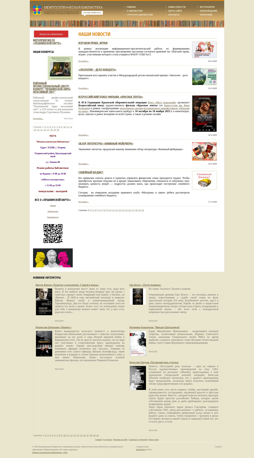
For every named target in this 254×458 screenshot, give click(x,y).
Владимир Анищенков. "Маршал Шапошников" (154, 327)
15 (126, 210)
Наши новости (176, 6)
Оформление (53, 211)
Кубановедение (208, 10)
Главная (131, 6)
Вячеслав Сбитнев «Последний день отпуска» (154, 362)
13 (120, 210)
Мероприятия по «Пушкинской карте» (47, 41)
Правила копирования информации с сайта (50, 452)
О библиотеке (135, 10)
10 (110, 210)
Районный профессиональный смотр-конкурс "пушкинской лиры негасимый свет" (51, 87)
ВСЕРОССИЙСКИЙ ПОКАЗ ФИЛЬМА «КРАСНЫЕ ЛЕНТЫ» (110, 97)
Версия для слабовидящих (51, 34)
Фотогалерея (207, 6)
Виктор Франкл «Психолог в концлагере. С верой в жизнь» (67, 285)
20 (143, 210)
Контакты (173, 14)
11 (113, 210)
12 (116, 210)
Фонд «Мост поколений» (162, 102)
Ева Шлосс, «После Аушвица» (145, 285)
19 (139, 210)
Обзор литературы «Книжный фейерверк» (105, 143)
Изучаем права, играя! (93, 43)
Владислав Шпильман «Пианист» (53, 327)
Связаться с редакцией (138, 439)
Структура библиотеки (140, 14)
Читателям (206, 14)
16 (130, 210)
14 (123, 210)
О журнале (107, 439)
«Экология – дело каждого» (97, 69)
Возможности (53, 217)
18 (136, 210)
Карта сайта (175, 10)
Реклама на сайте (120, 439)
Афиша (53, 205)
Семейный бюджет (90, 172)
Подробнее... (83, 61)
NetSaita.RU (141, 449)
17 (133, 210)
